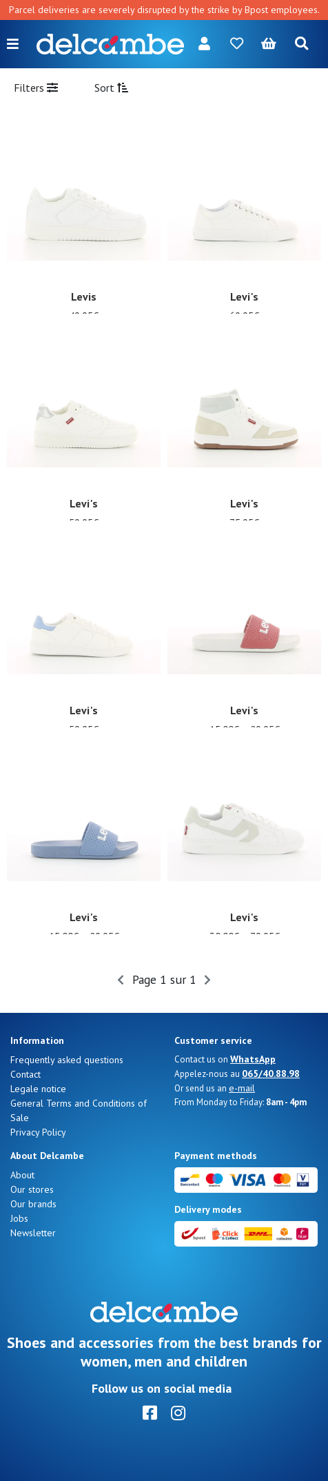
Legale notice (38, 1088)
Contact (25, 1074)
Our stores (32, 1189)
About (22, 1175)
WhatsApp (253, 1059)
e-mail (242, 1088)
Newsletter (33, 1233)
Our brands (33, 1204)
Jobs (19, 1218)
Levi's (244, 296)
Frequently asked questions (66, 1060)
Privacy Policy (38, 1132)
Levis (84, 296)
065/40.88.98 (271, 1073)
